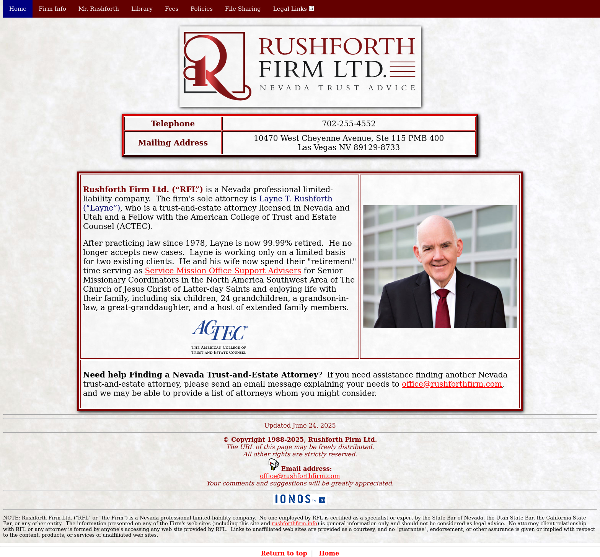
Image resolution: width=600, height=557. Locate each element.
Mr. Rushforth (98, 8)
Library (142, 8)
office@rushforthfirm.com (452, 384)
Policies (202, 8)
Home (17, 8)
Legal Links (293, 8)
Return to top (284, 553)
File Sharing (243, 8)
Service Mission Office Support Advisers (223, 270)
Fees (171, 8)
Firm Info (52, 8)
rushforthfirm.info (294, 523)
